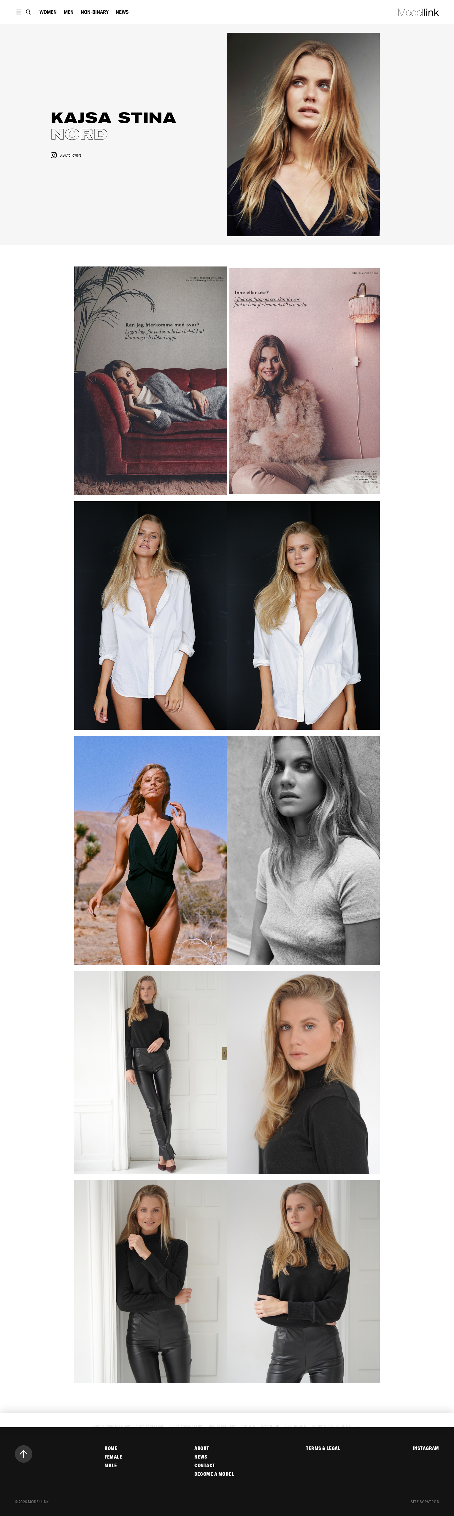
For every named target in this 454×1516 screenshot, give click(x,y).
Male (110, 1465)
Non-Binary (95, 12)
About (201, 1448)
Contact (204, 1465)
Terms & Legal (323, 1448)
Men (69, 12)
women (48, 12)
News (122, 12)
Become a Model (214, 1474)
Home (111, 1448)
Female (113, 1457)
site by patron (425, 1501)
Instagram (426, 1448)
